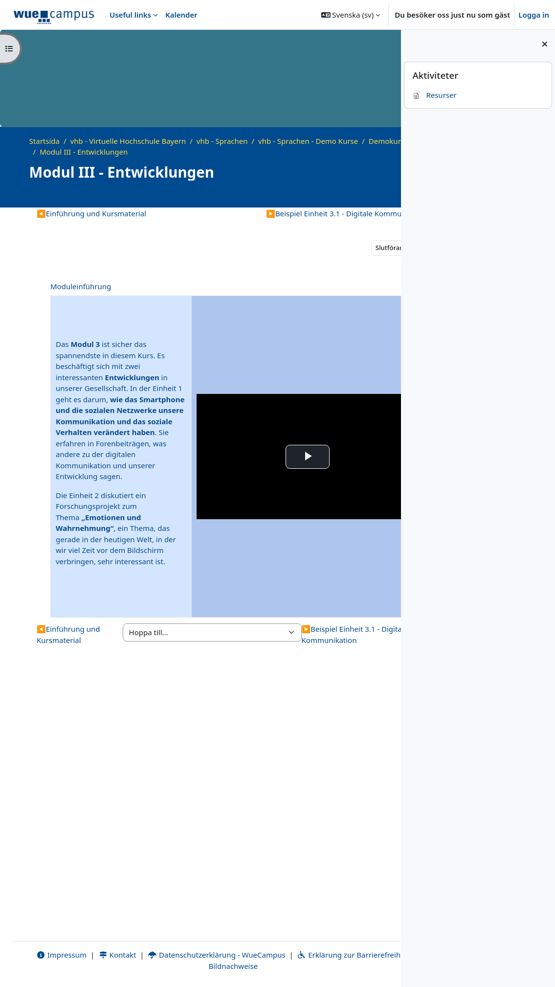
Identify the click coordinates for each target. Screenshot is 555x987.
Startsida (44, 141)
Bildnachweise (205, 966)
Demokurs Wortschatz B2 (83, 152)
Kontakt (95, 955)
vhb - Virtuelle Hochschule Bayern (128, 141)
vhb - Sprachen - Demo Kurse (308, 141)
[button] (351, 14)
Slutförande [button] (329, 247)
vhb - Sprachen (222, 141)
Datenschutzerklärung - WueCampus (194, 955)
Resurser (434, 95)
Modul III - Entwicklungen (181, 152)
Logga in (533, 15)
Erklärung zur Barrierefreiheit (331, 955)
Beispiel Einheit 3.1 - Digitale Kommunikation (282, 213)
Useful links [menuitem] (130, 15)
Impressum (39, 955)
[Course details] (379, 195)
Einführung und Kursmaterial (91, 213)
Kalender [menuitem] (181, 15)
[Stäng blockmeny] (545, 44)
